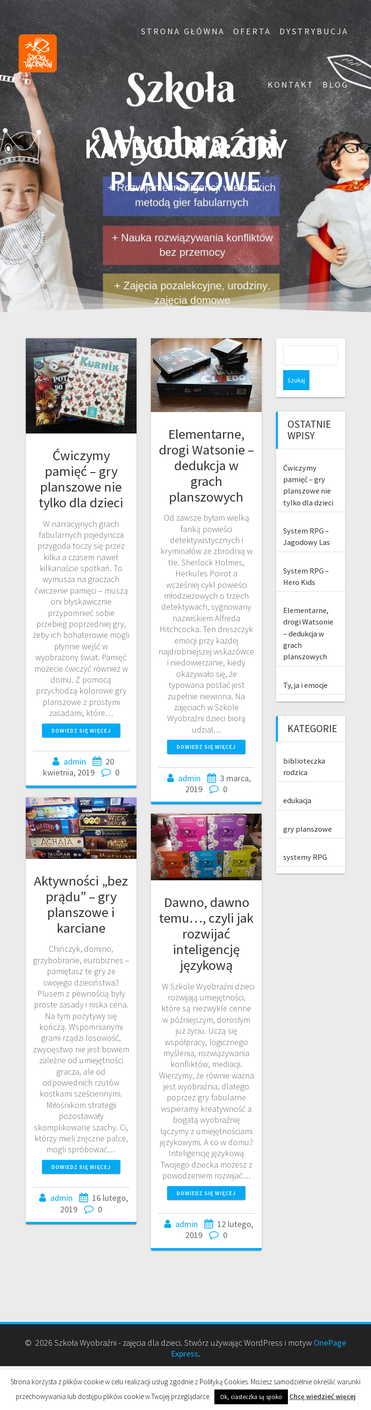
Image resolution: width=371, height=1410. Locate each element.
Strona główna (183, 31)
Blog (335, 84)
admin (75, 761)
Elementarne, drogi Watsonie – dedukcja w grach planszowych (206, 465)
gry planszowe (307, 809)
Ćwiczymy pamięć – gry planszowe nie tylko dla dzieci (81, 479)
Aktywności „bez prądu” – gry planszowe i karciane (81, 904)
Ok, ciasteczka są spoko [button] (251, 1397)
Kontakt (290, 84)
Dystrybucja (314, 31)
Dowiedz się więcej (81, 730)
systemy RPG (305, 837)
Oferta (252, 31)
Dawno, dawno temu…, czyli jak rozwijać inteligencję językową (206, 934)
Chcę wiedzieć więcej (322, 1396)
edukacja (297, 780)
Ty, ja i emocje (305, 665)
